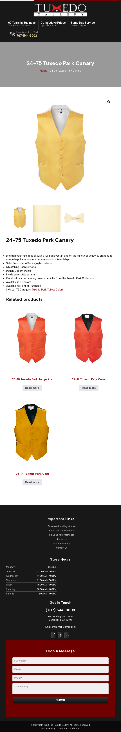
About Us (62, 539)
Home (43, 70)
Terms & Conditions (69, 728)
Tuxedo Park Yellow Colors (48, 289)
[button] (109, 102)
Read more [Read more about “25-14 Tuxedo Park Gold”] (32, 482)
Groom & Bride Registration (62, 526)
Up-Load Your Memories (61, 535)
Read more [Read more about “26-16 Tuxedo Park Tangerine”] (32, 387)
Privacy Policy (48, 728)
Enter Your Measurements (62, 530)
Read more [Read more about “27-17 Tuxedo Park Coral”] (89, 387)
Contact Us (62, 548)
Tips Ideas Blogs (62, 543)
